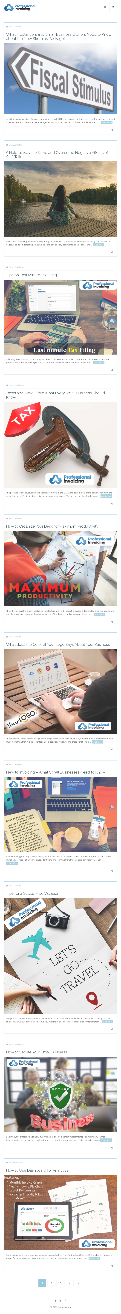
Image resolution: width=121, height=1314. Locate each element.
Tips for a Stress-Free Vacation (32, 893)
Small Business (16, 26)
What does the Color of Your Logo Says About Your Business (58, 644)
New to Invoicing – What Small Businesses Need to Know (55, 772)
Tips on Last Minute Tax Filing (31, 275)
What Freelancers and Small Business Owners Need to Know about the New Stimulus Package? (58, 36)
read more (107, 122)
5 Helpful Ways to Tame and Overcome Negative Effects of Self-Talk (57, 154)
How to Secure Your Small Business (36, 1052)
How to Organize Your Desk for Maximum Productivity (52, 526)
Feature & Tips (16, 1162)
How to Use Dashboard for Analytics (37, 1170)
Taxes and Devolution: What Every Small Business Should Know (55, 395)
